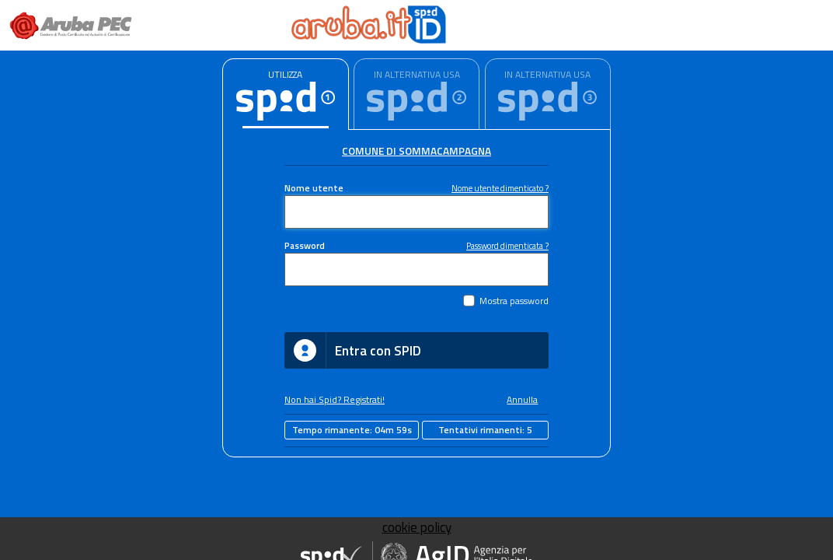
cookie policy (416, 527)
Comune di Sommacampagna (416, 151)
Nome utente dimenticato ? (500, 187)
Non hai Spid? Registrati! (334, 400)
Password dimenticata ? (507, 245)
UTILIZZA (285, 74)
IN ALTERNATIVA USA (417, 74)
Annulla (522, 400)
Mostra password (514, 301)
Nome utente (313, 188)
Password (304, 246)
